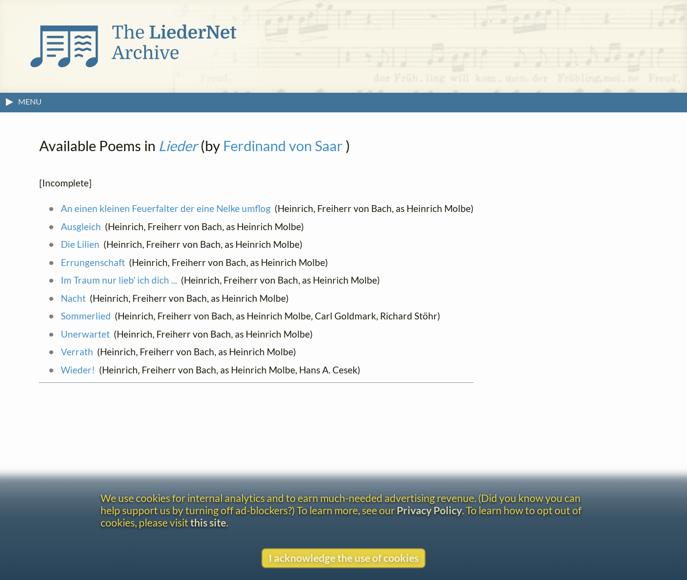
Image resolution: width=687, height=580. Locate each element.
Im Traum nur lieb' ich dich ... (119, 280)
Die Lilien (80, 244)
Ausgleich (81, 226)
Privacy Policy (429, 510)
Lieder (178, 145)
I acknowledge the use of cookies (344, 558)
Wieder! (78, 369)
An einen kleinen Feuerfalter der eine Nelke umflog (166, 208)
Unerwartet (85, 334)
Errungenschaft (93, 262)
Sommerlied (86, 315)
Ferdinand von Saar (283, 145)
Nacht (73, 298)
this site (208, 522)
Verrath (77, 351)
